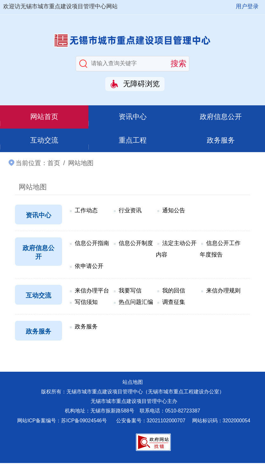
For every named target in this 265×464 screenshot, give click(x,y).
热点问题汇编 (136, 303)
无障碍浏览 (141, 84)
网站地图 (33, 188)
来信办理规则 (223, 291)
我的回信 (173, 291)
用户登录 (247, 6)
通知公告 (173, 211)
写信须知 (86, 303)
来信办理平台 (92, 291)
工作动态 (86, 211)
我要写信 (130, 291)
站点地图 (132, 383)
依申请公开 (89, 267)
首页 (53, 163)
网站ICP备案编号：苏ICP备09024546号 (62, 421)
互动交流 (44, 141)
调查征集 (173, 303)
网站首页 (44, 117)
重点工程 (132, 141)
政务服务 (220, 141)
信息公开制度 (136, 244)
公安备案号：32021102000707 (151, 421)
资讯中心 (132, 117)
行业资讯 (130, 211)
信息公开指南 (92, 244)
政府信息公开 (221, 117)
